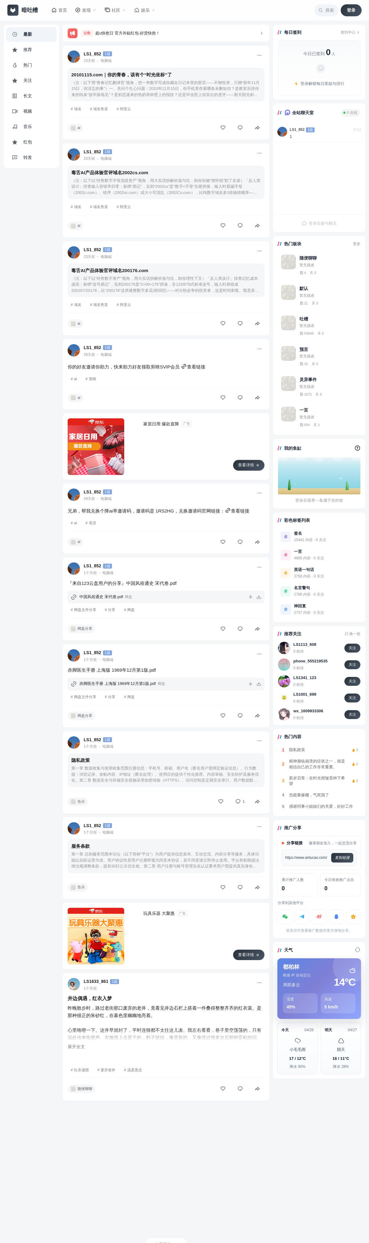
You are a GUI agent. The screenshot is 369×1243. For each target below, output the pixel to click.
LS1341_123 (304, 677)
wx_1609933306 (308, 711)
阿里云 (125, 109)
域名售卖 (100, 109)
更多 (356, 244)
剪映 (92, 379)
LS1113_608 (304, 644)
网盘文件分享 (85, 610)
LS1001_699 (304, 694)
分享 (111, 610)
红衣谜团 (81, 1070)
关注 (352, 648)
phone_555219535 (310, 661)
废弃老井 (108, 1070)
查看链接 (193, 366)
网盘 (131, 610)
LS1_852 (297, 129)
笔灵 (92, 523)
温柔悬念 (134, 1070)
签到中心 (350, 32)
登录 (351, 10)
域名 (77, 109)
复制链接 (342, 857)
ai (75, 379)
